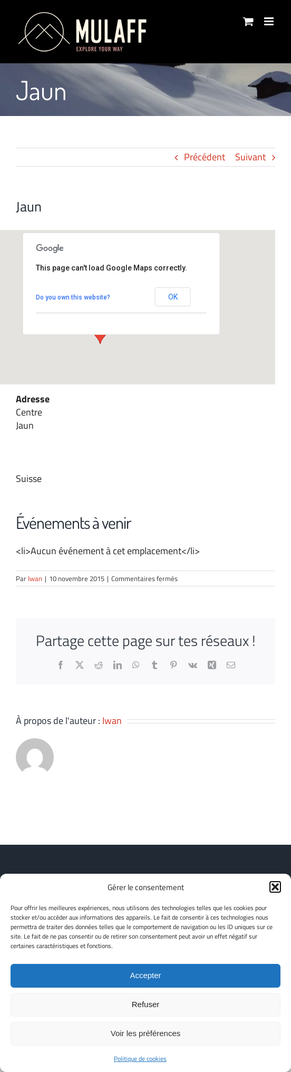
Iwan (35, 578)
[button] (275, 887)
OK (173, 297)
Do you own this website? (73, 297)
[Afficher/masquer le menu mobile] (269, 21)
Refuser (146, 1004)
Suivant (250, 157)
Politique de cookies (140, 1059)
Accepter (145, 975)
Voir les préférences (146, 1033)
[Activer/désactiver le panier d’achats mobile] (248, 21)
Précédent (204, 157)
